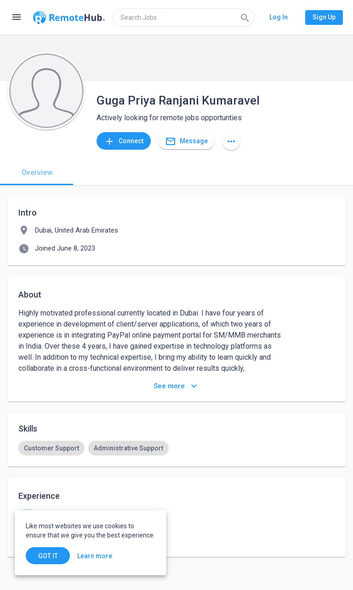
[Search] (245, 17)
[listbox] (176, 448)
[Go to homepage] (69, 17)
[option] (51, 448)
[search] (183, 17)
